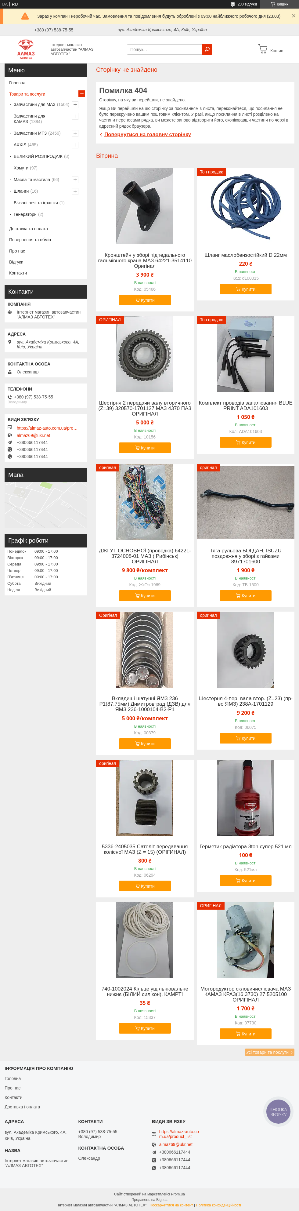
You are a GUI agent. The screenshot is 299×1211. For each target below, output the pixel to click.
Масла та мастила (32, 179)
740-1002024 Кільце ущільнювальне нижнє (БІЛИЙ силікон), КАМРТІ (145, 991)
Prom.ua (178, 1194)
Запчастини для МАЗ (35, 104)
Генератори (25, 214)
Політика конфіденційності (218, 1205)
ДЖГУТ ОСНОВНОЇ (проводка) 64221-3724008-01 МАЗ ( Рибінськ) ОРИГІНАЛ (145, 556)
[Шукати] (207, 49)
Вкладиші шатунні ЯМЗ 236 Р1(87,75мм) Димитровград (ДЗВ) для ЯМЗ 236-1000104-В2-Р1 (145, 704)
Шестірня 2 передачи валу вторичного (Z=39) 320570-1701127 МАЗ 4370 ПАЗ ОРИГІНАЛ (144, 408)
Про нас (17, 251)
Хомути (21, 167)
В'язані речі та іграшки (36, 202)
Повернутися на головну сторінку (147, 134)
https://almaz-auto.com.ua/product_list (47, 428)
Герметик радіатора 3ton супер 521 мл (246, 846)
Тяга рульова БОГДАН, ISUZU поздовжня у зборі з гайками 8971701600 (246, 556)
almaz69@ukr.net (33, 435)
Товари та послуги (27, 94)
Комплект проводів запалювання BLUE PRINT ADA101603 (246, 405)
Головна (17, 82)
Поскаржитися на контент (171, 1205)
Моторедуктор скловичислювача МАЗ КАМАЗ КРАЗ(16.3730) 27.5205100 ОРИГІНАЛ (245, 994)
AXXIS (20, 144)
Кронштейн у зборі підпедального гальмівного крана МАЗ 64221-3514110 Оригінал (145, 261)
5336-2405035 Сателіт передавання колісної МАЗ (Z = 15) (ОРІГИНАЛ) (145, 849)
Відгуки (16, 262)
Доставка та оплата (28, 228)
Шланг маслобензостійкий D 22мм (245, 255)
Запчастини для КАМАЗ (29, 119)
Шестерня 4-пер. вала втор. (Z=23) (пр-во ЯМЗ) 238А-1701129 (246, 701)
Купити (148, 300)
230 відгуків (247, 4)
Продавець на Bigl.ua (149, 1200)
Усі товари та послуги (267, 1052)
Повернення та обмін (30, 239)
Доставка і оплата (22, 1106)
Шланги (21, 191)
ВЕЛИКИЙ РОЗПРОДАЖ (38, 156)
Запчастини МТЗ (30, 133)
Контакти (18, 273)
